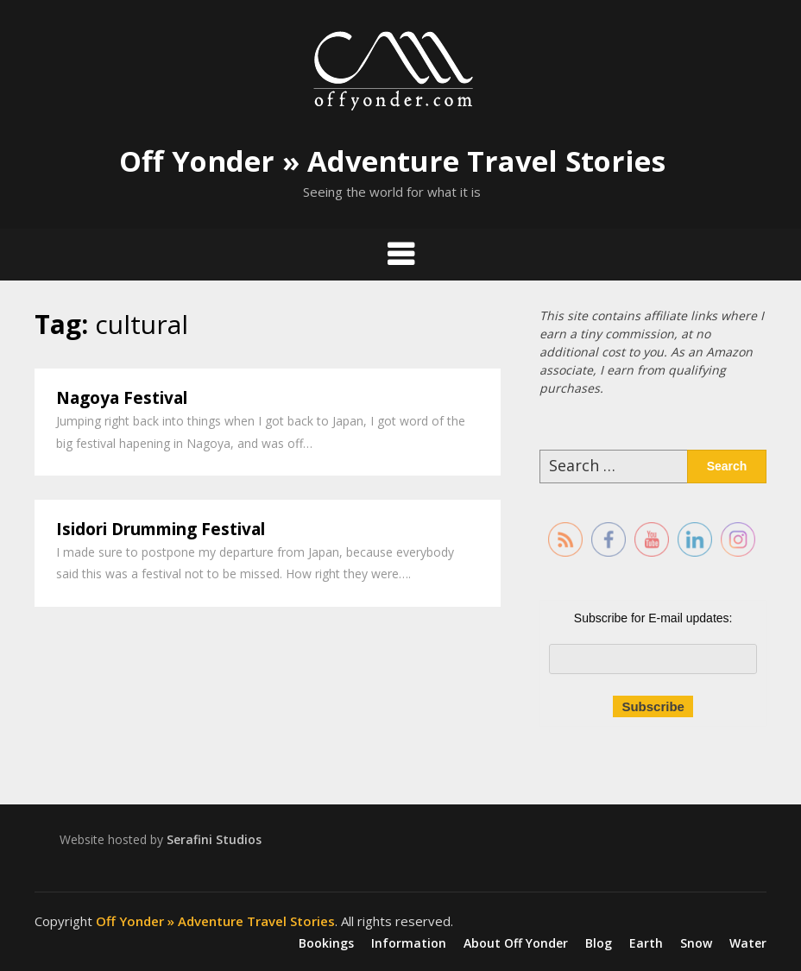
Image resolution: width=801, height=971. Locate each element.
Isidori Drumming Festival (160, 529)
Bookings (326, 943)
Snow (696, 943)
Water (747, 943)
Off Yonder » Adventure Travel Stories (392, 161)
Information (408, 943)
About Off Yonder (516, 943)
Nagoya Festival (121, 398)
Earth (646, 943)
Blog (598, 943)
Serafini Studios (214, 839)
